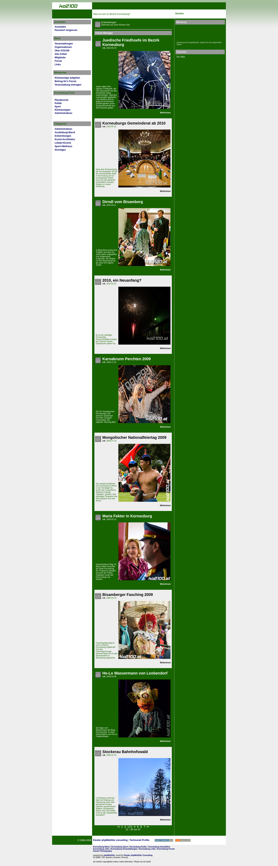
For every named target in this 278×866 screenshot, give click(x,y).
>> (147, 826)
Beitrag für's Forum (65, 81)
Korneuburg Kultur (138, 847)
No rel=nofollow (183, 840)
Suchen (179, 13)
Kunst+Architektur (65, 139)
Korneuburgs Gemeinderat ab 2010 (133, 123)
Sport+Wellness (63, 146)
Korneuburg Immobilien (159, 847)
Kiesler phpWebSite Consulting (138, 855)
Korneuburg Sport (119, 847)
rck (103, 48)
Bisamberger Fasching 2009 (127, 594)
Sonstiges (60, 149)
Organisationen (63, 47)
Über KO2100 (62, 50)
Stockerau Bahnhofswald (125, 752)
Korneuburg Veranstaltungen (124, 849)
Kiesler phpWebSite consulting (110, 840)
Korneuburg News (101, 847)
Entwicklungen (63, 136)
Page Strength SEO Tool (164, 840)
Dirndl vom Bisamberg (122, 202)
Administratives (63, 113)
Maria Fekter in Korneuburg (127, 516)
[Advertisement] (199, 32)
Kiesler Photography (102, 851)
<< (118, 826)
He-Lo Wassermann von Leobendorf (134, 673)
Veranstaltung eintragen (68, 84)
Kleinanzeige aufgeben (67, 77)
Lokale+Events (63, 143)
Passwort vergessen (66, 30)
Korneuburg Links (147, 849)
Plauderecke (62, 100)
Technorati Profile (139, 840)
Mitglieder (60, 57)
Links (58, 64)
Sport (58, 106)
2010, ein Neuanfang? (121, 280)
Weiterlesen (165, 113)
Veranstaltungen (64, 43)
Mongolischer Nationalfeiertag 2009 (134, 437)
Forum (58, 61)
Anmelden (60, 26)
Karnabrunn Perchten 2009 (126, 359)
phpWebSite (109, 855)
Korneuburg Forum (166, 849)
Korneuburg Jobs (101, 849)
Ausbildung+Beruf (65, 132)
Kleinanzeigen (62, 109)
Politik (58, 103)
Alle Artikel (61, 54)
